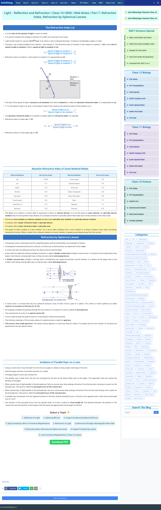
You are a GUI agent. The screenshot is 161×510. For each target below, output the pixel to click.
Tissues (136, 391)
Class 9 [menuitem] (26, 3)
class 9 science (138, 398)
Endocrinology (129, 298)
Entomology (141, 298)
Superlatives (138, 387)
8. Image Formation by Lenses (83, 429)
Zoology (127, 398)
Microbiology (129, 339)
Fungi (127, 317)
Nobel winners (139, 350)
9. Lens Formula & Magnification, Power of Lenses (60, 435)
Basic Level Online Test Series (139, 37)
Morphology (128, 343)
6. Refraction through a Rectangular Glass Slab (94, 423)
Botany (141, 265)
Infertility (140, 328)
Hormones (145, 321)
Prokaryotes (140, 369)
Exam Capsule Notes (136, 105)
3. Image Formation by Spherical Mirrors (81, 418)
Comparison (151, 280)
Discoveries (128, 287)
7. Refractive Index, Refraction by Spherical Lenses (45, 429)
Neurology (128, 350)
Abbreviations (143, 239)
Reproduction (129, 376)
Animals (137, 247)
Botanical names (130, 265)
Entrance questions (147, 302)
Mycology (147, 343)
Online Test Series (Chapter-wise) (140, 44)
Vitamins (128, 395)
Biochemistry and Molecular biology (135, 258)
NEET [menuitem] (101, 3)
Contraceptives (129, 284)
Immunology (141, 324)
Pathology (147, 354)
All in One (131, 118)
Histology (136, 321)
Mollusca (148, 339)
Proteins (150, 369)
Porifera (127, 365)
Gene (134, 317)
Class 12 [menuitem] (54, 3)
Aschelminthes (140, 250)
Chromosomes (148, 276)
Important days (129, 328)
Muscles (138, 343)
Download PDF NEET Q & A (138, 63)
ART (133, 239)
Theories (128, 391)
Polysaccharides (139, 361)
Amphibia (128, 247)
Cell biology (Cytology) (142, 273)
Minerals (139, 339)
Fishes (136, 313)
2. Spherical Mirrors (51, 418)
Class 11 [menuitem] (45, 3)
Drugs (147, 287)
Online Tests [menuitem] (110, 3)
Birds (139, 261)
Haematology (152, 317)
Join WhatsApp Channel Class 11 (142, 12)
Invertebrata (129, 332)
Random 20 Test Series (136, 50)
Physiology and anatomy (132, 358)
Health (127, 321)
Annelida (145, 247)
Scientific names (130, 383)
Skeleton (151, 383)
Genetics (142, 317)
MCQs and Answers (135, 214)
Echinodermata (129, 291)
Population (151, 361)
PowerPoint (137, 365)
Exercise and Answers (136, 207)
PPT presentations (135, 140)
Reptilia (139, 376)
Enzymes (151, 306)
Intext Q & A (133, 201)
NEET (136, 346)
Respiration (148, 376)
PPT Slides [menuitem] (84, 3)
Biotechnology (129, 261)
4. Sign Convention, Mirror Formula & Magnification (28, 423)
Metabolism (148, 335)
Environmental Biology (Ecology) (135, 306)
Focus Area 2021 (146, 313)
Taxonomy (148, 387)
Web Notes (5, 481)
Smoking (128, 387)
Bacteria (153, 254)
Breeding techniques (141, 269)
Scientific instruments (149, 380)
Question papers (141, 372)
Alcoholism (151, 243)
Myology (127, 346)
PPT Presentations (135, 85)
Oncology (128, 354)
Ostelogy (137, 354)
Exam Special (133, 92)
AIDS (127, 239)
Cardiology (128, 273)
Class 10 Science (130, 280)
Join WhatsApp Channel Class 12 (142, 18)
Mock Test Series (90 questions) (140, 57)
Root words (128, 380)
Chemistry (128, 276)
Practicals (147, 365)
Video (154, 391)
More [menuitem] (120, 3)
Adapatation (129, 243)
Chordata (138, 276)
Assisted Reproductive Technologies (136, 254)
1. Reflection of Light (31, 418)
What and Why (149, 395)
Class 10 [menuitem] (34, 3)
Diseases (138, 287)
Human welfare (129, 324)
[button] (154, 3)
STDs (137, 380)
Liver (137, 332)
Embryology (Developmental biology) (136, 295)
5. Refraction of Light (62, 423)
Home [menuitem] (18, 3)
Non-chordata (151, 350)
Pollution (128, 361)
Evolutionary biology (131, 309)
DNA (150, 284)
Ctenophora (141, 284)
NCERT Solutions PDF (136, 98)
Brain (148, 265)
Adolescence (140, 243)
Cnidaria (141, 280)
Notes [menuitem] (73, 3)
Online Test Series (135, 111)
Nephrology (144, 346)
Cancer (153, 269)
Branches (128, 269)
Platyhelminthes (148, 358)
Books (146, 261)
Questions (153, 372)
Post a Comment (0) (59, 498)
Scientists (142, 383)
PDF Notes (132, 79)
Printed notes (129, 369)
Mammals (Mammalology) (133, 335)
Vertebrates (146, 391)
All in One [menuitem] (63, 3)
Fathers (127, 313)
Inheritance (150, 328)
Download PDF (60, 442)
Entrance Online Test (131, 302)
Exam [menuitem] (94, 3)
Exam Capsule (145, 309)
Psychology (128, 372)
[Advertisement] (60, 149)
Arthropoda (128, 250)
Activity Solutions (135, 220)
